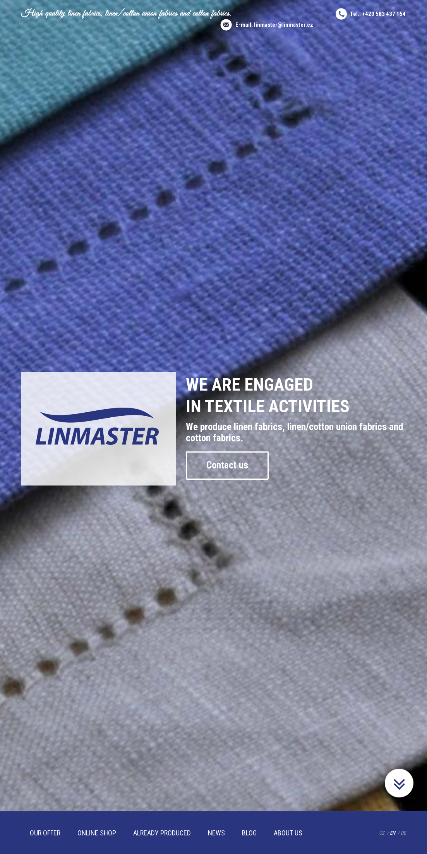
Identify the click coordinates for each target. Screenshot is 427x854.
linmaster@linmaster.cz (283, 24)
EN (392, 833)
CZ (381, 833)
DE (403, 833)
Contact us (227, 465)
